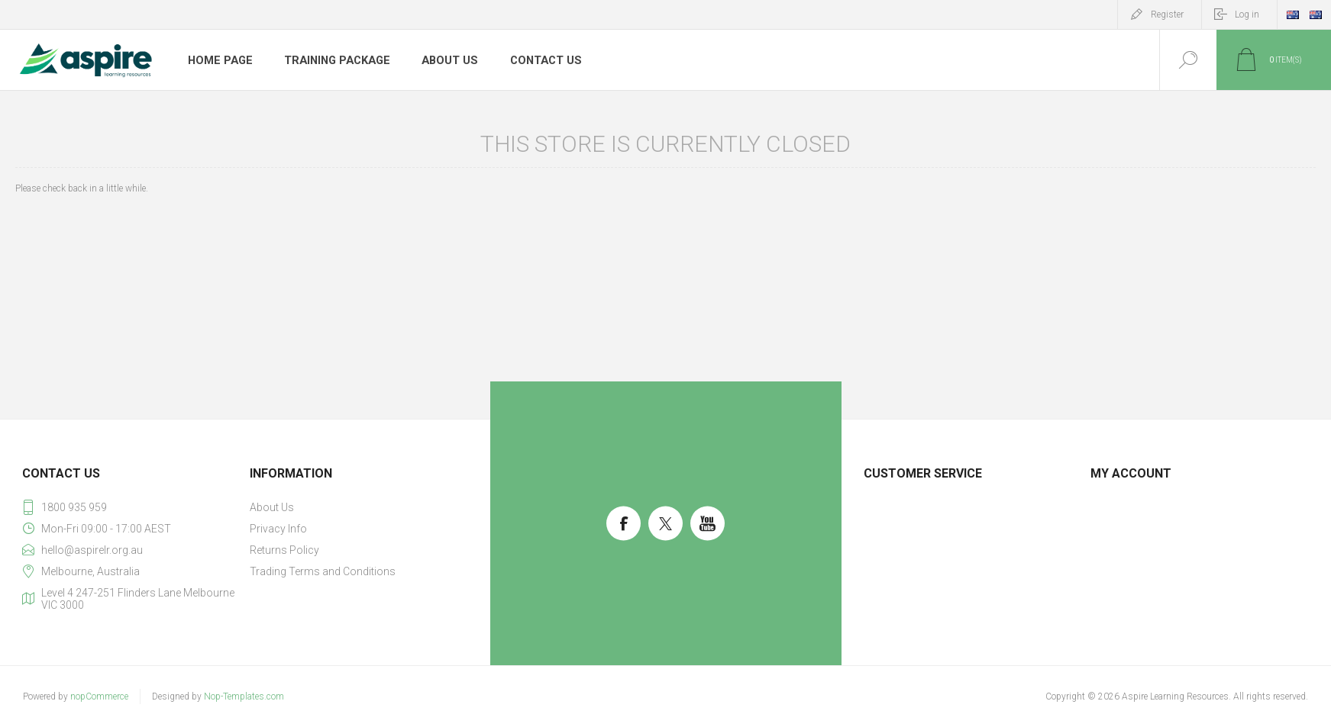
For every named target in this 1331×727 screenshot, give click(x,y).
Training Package (334, 60)
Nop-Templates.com (244, 696)
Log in (1247, 14)
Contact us (540, 60)
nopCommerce (99, 696)
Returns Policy (284, 550)
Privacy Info (278, 529)
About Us (445, 60)
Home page (219, 60)
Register (1167, 14)
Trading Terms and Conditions (323, 571)
